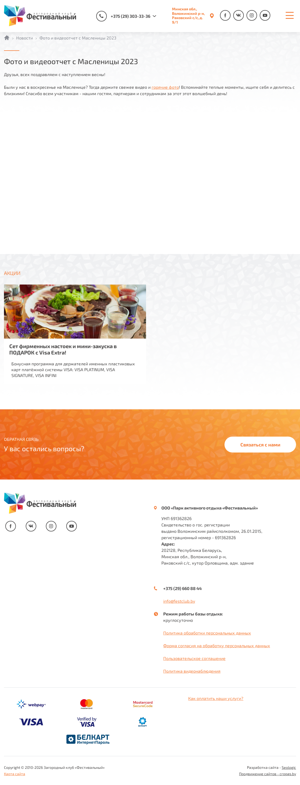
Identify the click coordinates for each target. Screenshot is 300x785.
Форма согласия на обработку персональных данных (216, 645)
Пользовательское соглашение (194, 658)
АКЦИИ (12, 273)
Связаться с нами (260, 444)
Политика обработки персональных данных (207, 632)
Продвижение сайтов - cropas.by (267, 773)
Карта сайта (14, 773)
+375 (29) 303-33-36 (123, 16)
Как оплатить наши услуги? (215, 698)
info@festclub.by (179, 601)
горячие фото (165, 87)
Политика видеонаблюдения (191, 670)
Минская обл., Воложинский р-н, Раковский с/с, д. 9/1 (188, 15)
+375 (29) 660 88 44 (182, 588)
